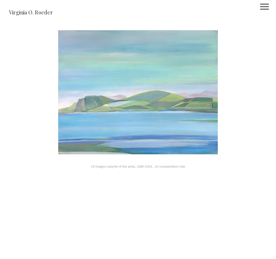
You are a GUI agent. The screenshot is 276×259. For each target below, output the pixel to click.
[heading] (31, 12)
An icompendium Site (170, 166)
